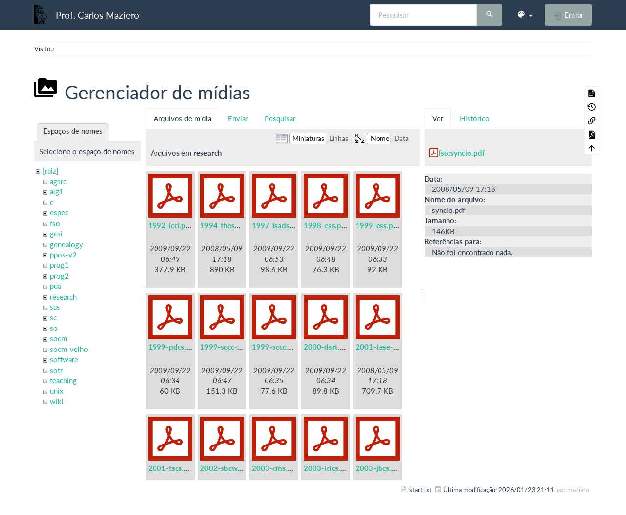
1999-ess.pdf (378, 225)
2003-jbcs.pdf (379, 468)
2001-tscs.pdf (171, 468)
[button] (525, 14)
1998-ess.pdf (326, 225)
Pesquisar (280, 118)
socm (58, 338)
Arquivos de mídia (182, 118)
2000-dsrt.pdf (327, 346)
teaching (63, 380)
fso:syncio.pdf (461, 152)
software (64, 359)
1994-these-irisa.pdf (234, 225)
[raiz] (51, 170)
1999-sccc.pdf (275, 346)
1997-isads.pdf (277, 225)
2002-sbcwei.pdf (228, 468)
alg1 (57, 191)
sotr (56, 370)
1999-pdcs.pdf (173, 346)
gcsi (56, 233)
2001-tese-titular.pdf (391, 346)
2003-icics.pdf (328, 468)
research (63, 296)
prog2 (59, 275)
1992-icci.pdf (170, 225)
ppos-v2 (63, 254)
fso (55, 223)
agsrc (58, 181)
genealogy (66, 244)
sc (53, 317)
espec (59, 212)
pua (55, 285)
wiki (57, 401)
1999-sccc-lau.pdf (230, 346)
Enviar (238, 118)
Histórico (475, 118)
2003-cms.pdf (275, 468)
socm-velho (69, 349)
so (54, 328)
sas (55, 307)
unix (56, 390)
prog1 (59, 264)
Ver (437, 118)
